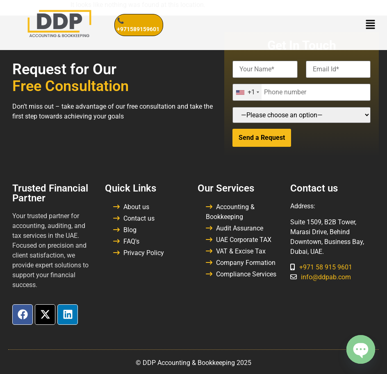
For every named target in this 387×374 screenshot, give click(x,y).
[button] (370, 25)
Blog (130, 230)
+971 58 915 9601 (325, 267)
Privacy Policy (143, 253)
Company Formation (245, 263)
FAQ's (131, 241)
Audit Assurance (239, 228)
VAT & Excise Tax (241, 251)
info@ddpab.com (326, 277)
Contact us (139, 218)
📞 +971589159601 (138, 24)
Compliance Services (246, 274)
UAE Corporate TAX (243, 240)
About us (136, 207)
